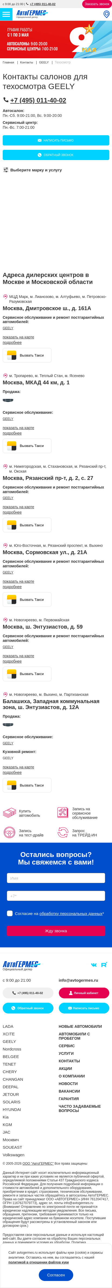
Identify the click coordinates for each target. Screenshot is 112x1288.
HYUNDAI (12, 1109)
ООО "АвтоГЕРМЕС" (38, 1163)
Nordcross (12, 1049)
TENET (9, 1064)
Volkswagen (13, 1155)
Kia (6, 1117)
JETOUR (11, 1094)
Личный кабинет (86, 993)
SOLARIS (11, 1102)
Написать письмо (58, 140)
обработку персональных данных (71, 913)
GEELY (8, 328)
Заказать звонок (97, 4)
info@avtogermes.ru (78, 980)
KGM (7, 1124)
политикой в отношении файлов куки (38, 1262)
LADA (8, 1026)
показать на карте (18, 337)
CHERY (10, 1071)
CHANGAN (13, 1079)
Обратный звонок (58, 155)
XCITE (9, 1034)
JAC (6, 1132)
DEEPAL (10, 1086)
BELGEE (11, 1056)
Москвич (11, 1139)
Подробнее (12, 342)
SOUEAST (12, 1147)
